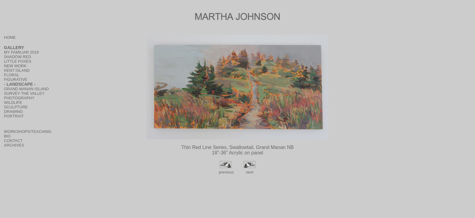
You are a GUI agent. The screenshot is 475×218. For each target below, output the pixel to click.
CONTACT (13, 140)
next (249, 172)
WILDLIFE (13, 102)
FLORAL (11, 75)
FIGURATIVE (15, 79)
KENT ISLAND (17, 70)
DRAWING (13, 111)
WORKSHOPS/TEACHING (27, 131)
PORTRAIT (14, 116)
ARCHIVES (14, 145)
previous (226, 172)
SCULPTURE (16, 107)
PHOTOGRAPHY (19, 98)
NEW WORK (15, 66)
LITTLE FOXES (17, 61)
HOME (10, 37)
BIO (7, 136)
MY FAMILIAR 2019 (21, 52)
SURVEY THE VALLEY (24, 93)
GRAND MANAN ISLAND (26, 89)
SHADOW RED (17, 56)
